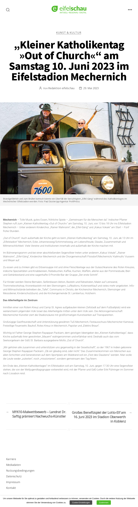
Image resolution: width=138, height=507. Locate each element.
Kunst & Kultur (68, 33)
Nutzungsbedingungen (20, 472)
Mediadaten (13, 466)
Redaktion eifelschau (61, 88)
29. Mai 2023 (91, 88)
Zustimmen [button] (103, 502)
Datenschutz (14, 478)
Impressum (13, 483)
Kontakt (11, 489)
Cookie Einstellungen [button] (81, 502)
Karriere (11, 460)
